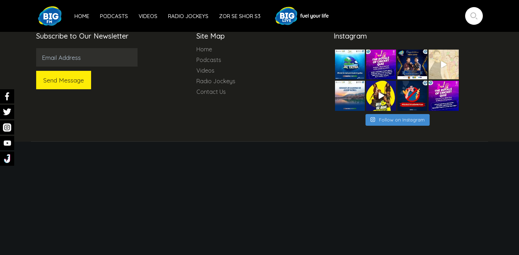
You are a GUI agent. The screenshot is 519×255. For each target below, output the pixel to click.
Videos (148, 16)
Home (81, 16)
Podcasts (114, 16)
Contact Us (211, 91)
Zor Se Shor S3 (240, 16)
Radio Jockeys (188, 16)
